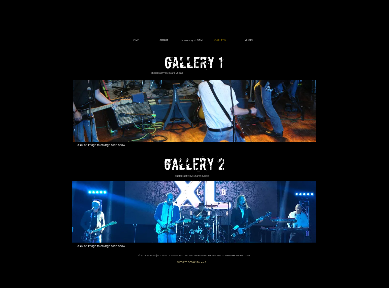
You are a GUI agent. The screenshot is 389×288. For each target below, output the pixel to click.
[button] (194, 111)
